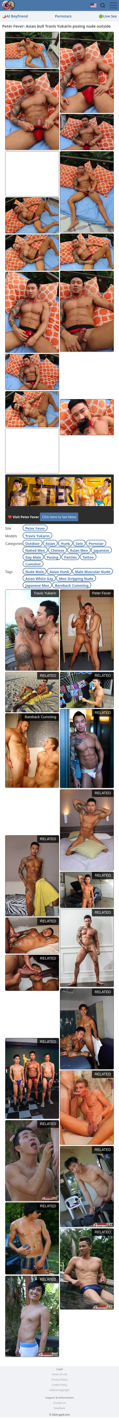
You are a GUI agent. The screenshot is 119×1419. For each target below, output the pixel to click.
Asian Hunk (59, 571)
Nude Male (34, 571)
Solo (79, 543)
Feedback (59, 1408)
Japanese (101, 550)
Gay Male (33, 557)
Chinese (57, 550)
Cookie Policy (59, 1384)
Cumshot (33, 564)
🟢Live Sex (108, 16)
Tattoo (88, 557)
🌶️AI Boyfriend (15, 16)
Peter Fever (35, 528)
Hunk (65, 543)
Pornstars (63, 16)
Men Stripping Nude (76, 578)
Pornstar (96, 543)
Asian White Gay (39, 578)
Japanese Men (37, 585)
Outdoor (32, 543)
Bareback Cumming (71, 585)
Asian (50, 543)
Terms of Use (59, 1374)
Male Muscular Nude (92, 571)
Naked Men (35, 550)
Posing (52, 557)
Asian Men (79, 550)
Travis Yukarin (37, 536)
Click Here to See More (59, 517)
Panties (70, 557)
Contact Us (59, 1403)
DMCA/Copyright (59, 1390)
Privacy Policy (59, 1379)
